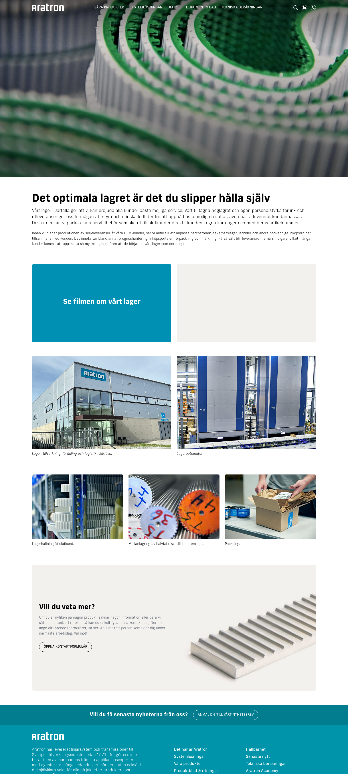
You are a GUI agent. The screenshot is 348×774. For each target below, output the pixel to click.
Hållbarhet (256, 750)
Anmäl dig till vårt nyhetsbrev (226, 715)
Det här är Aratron (191, 750)
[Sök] (295, 7)
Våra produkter (109, 7)
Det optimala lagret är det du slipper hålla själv (151, 199)
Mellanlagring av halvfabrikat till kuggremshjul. (166, 544)
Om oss (174, 7)
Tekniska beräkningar (241, 7)
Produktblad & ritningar (196, 771)
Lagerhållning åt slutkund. (53, 544)
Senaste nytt (258, 757)
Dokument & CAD (201, 7)
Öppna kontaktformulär (65, 647)
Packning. (232, 544)
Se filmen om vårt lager (101, 302)
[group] (101, 303)
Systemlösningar (145, 7)
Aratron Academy (262, 771)
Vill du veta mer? (67, 607)
